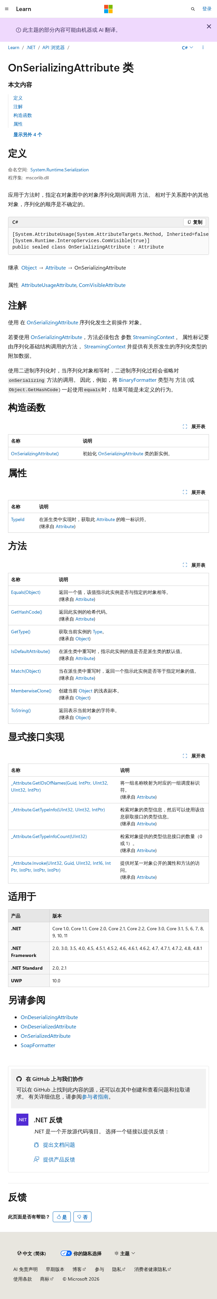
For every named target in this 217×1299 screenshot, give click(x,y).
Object (29, 267)
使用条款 (22, 1279)
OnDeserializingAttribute (49, 1016)
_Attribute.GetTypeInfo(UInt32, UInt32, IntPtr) (58, 809)
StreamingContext (153, 336)
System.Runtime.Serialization (59, 169)
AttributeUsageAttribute (48, 284)
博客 (77, 1269)
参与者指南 (95, 1096)
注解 (18, 106)
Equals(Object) (25, 592)
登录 (207, 8)
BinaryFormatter (138, 379)
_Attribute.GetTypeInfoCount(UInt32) (49, 836)
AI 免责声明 (25, 1269)
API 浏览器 (53, 47)
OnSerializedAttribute (45, 1035)
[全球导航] (6, 9)
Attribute (55, 267)
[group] (108, 241)
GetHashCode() (26, 612)
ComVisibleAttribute (102, 284)
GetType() (20, 631)
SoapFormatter (38, 1044)
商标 (44, 1279)
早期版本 (55, 1269)
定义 (18, 98)
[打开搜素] (193, 9)
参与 (99, 1269)
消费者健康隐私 (150, 1269)
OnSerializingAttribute (52, 322)
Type (97, 631)
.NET (30, 47)
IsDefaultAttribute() (30, 651)
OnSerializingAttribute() (35, 453)
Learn (13, 47)
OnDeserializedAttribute (48, 1026)
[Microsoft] (108, 9)
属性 (18, 124)
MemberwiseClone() (31, 690)
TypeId (17, 519)
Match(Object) (26, 671)
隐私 (117, 1269)
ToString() (21, 710)
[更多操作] (203, 47)
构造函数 (22, 115)
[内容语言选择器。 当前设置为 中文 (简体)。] (31, 1253)
